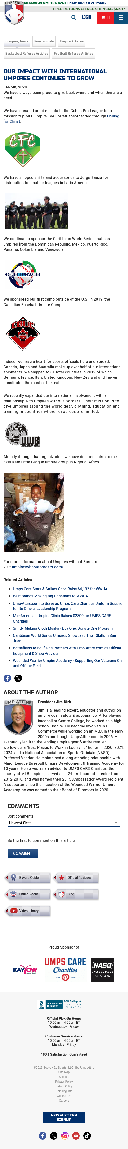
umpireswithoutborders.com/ (37, 567)
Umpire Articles (72, 41)
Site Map (64, 1072)
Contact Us (64, 1096)
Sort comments (21, 816)
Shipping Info (64, 1091)
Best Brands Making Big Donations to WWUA (50, 596)
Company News (16, 41)
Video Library (29, 911)
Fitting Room (28, 894)
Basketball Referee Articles (26, 53)
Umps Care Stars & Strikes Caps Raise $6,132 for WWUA (60, 589)
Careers (64, 1100)
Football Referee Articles (73, 53)
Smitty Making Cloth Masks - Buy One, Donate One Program (63, 628)
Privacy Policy (64, 1081)
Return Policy (64, 1086)
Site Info (64, 1077)
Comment (22, 853)
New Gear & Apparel (87, 3)
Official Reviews (79, 877)
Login (86, 17)
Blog (70, 894)
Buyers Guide (44, 41)
